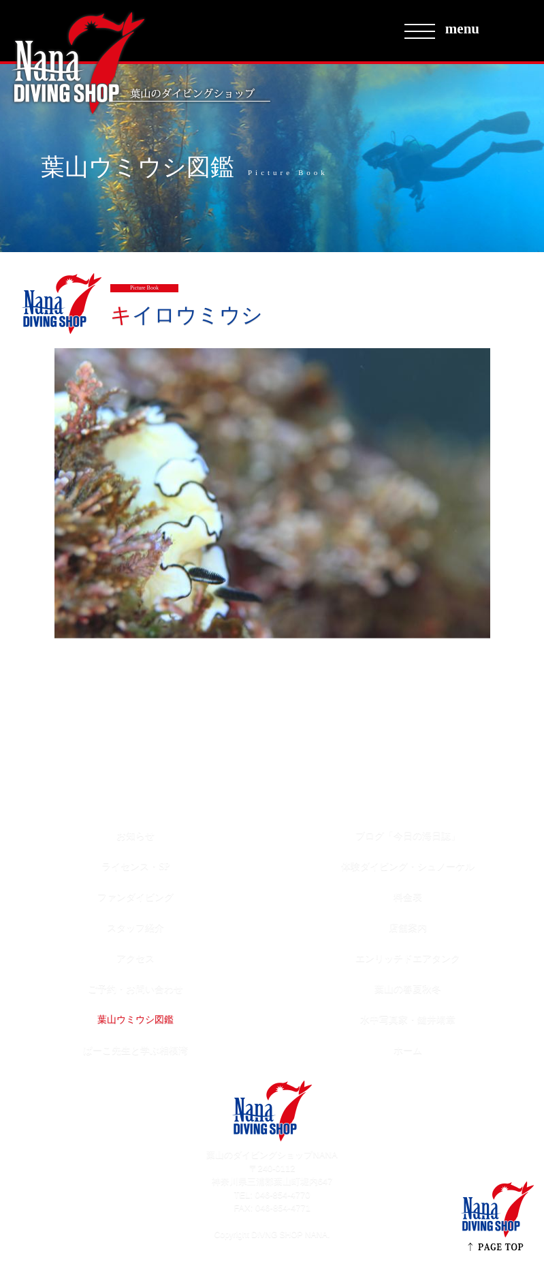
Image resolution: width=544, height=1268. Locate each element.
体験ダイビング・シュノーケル (408, 866)
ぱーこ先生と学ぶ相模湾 (135, 1050)
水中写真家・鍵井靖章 (407, 1020)
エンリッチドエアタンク (407, 958)
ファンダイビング (135, 897)
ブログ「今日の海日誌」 (407, 836)
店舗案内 (408, 928)
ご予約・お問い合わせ (135, 989)
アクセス (135, 958)
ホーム (408, 1050)
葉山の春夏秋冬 (407, 989)
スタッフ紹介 (135, 928)
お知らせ (135, 836)
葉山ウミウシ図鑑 (135, 1020)
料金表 (408, 897)
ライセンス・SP (135, 866)
